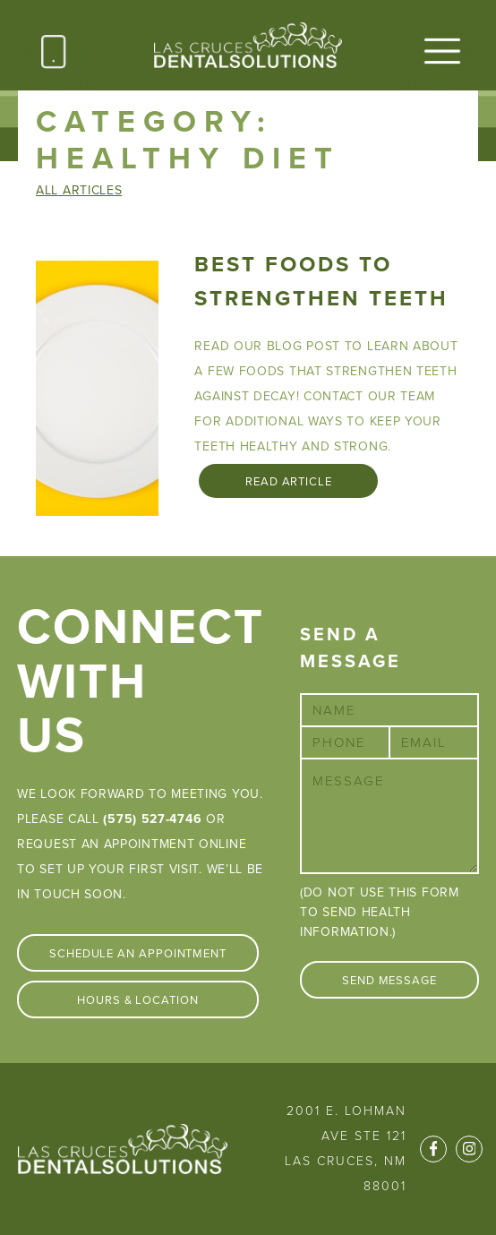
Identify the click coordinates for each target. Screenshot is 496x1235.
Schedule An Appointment (138, 954)
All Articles (79, 190)
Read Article (288, 482)
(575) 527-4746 (152, 819)
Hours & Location (138, 1000)
